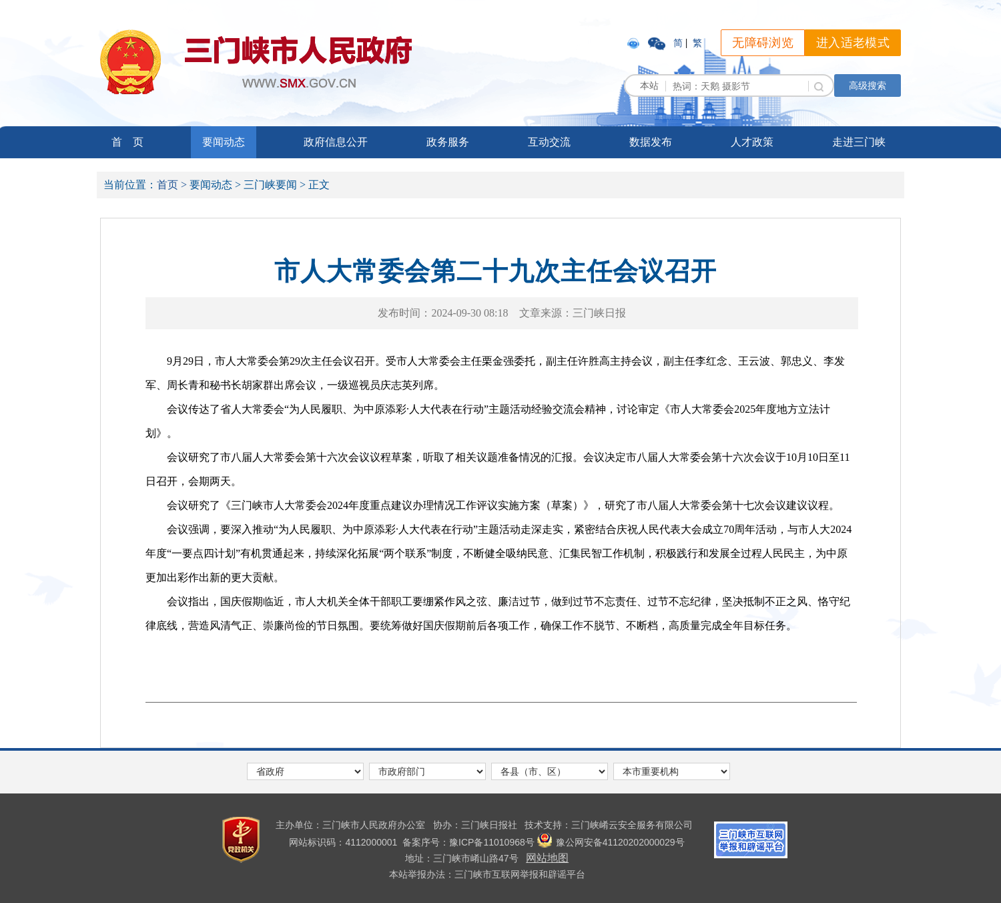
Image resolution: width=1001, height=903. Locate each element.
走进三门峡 (859, 142)
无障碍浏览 (762, 42)
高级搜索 (867, 85)
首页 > (172, 184)
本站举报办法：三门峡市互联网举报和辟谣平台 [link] (487, 874)
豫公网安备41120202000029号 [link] (611, 842)
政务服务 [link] (447, 142)
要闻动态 (223, 142)
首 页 (127, 142)
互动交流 (549, 142)
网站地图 (547, 858)
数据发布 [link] (650, 142)
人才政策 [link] (752, 142)
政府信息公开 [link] (336, 142)
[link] (634, 42)
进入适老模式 (853, 42)
